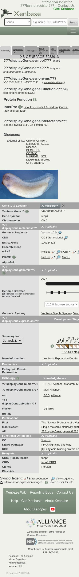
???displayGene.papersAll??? (59, 431)
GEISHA (48, 408)
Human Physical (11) (15, 124)
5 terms (45, 440)
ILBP (23, 110)
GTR (44, 156)
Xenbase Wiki (16, 492)
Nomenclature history (53, 82)
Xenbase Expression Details (60, 358)
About (35, 509)
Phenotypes (31, 51)
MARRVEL (32, 156)
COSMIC (31, 153)
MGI (46, 389)
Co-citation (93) (39, 124)
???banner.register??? (37, 5)
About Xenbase (56, 501)
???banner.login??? (57, 2)
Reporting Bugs (41, 492)
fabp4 (44, 457)
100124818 (48, 242)
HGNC (47, 384)
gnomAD (39, 162)
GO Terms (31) (53, 50)
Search (73, 22)
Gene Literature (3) (43, 50)
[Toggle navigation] (73, 31)
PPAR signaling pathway (56, 444)
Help (14, 501)
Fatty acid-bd (11, 110)
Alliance (58, 384)
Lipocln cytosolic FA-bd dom (41, 107)
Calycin (63, 107)
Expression (18, 50)
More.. (66, 257)
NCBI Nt (66, 251)
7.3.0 (20, 566)
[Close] (63, 205)
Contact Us (66, 5)
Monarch (69, 384)
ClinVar (30, 140)
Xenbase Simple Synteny (56, 313)
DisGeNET (32, 159)
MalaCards (32, 143)
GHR (29, 162)
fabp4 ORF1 (48, 462)
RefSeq (45, 251)
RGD (46, 395)
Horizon (46, 466)
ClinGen (41, 140)
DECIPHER (33, 150)
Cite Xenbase (31, 501)
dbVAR (44, 159)
